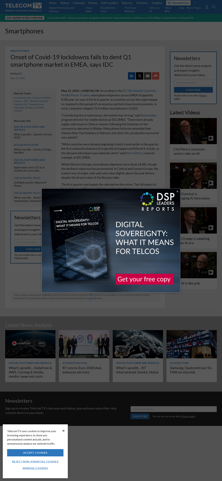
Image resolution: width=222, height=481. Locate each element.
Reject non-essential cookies (35, 461)
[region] (35, 451)
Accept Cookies (35, 452)
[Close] (63, 431)
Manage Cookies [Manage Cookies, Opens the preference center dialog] (35, 468)
